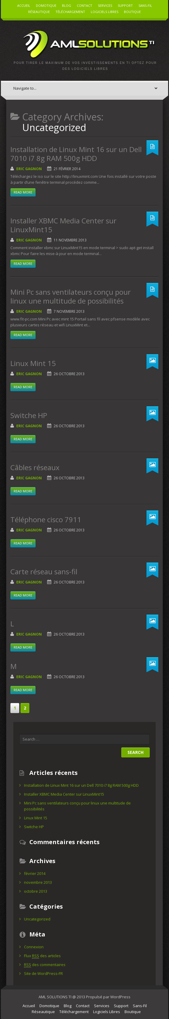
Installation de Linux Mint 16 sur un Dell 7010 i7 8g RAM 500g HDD (76, 153)
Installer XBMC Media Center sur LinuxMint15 (63, 225)
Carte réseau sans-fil (43, 571)
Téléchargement (70, 11)
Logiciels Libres (104, 11)
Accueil (23, 5)
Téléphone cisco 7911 (45, 519)
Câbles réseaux (35, 467)
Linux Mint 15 (33, 363)
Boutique (132, 11)
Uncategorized (37, 919)
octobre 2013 (35, 891)
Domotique (46, 5)
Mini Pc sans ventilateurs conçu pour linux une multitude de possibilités (70, 296)
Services (105, 5)
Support (125, 5)
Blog (66, 5)
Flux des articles (42, 956)
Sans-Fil (145, 5)
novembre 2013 (38, 882)
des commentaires (45, 965)
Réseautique (39, 11)
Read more (23, 192)
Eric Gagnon (29, 168)
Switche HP (28, 415)
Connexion (34, 946)
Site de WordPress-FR (43, 973)
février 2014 (34, 873)
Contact (84, 5)
